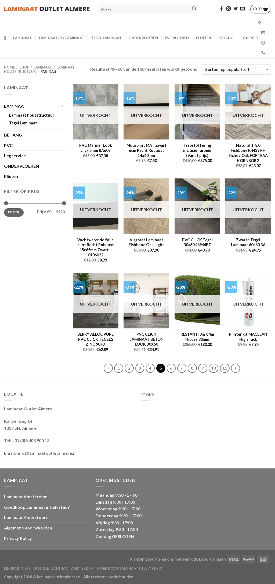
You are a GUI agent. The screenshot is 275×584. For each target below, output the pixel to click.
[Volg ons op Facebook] (221, 8)
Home (9, 67)
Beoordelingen (212, 559)
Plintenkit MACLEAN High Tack (248, 337)
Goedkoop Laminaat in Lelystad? (37, 507)
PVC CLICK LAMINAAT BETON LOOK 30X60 (146, 339)
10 (213, 368)
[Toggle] (62, 106)
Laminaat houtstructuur (31, 115)
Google (41, 569)
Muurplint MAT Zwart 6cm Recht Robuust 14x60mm (146, 150)
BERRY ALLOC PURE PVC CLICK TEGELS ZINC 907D (95, 339)
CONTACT (249, 38)
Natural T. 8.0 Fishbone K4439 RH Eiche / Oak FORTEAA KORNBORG (248, 153)
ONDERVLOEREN (143, 38)
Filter (13, 212)
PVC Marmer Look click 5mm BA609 (95, 148)
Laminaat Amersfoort (26, 517)
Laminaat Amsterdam (26, 496)
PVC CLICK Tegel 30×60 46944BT (197, 242)
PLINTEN (203, 38)
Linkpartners (17, 569)
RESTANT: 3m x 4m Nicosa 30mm (197, 337)
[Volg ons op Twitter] (235, 8)
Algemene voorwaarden (28, 527)
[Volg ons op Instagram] (228, 8)
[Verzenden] (194, 9)
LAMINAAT (22, 38)
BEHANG (226, 38)
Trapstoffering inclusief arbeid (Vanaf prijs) (197, 150)
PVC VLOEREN (177, 38)
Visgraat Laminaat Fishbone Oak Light (146, 242)
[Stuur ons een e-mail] (242, 8)
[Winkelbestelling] (236, 69)
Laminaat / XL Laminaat (61, 38)
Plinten (11, 176)
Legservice (15, 155)
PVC (8, 145)
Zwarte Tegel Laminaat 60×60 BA (248, 242)
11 (224, 368)
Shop (24, 67)
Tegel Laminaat (106, 38)
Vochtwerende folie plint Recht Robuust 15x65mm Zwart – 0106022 (95, 247)
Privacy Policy (18, 538)
